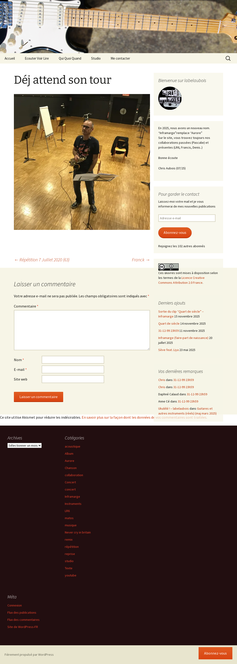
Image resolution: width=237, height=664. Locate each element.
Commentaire (26, 306)
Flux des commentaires (23, 620)
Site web (20, 379)
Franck (141, 259)
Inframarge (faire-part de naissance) (183, 338)
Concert (70, 482)
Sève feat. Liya (168, 350)
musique (71, 525)
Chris (161, 380)
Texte (68, 568)
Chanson (71, 468)
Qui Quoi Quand (70, 58)
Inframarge (72, 496)
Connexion (14, 605)
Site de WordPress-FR (22, 627)
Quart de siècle (169, 323)
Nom (19, 359)
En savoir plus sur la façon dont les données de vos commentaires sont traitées (144, 417)
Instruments (73, 504)
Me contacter (120, 58)
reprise (70, 554)
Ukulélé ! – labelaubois (173, 408)
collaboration (74, 475)
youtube (70, 575)
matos (69, 518)
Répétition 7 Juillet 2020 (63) (41, 259)
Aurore (69, 461)
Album (69, 453)
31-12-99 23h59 (168, 331)
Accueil (10, 58)
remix (68, 539)
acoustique (72, 446)
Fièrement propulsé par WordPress (29, 654)
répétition (72, 547)
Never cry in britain (78, 532)
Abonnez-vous (175, 232)
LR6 (67, 511)
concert (70, 489)
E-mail (20, 369)
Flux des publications (21, 612)
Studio (96, 58)
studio (69, 561)
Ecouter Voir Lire (37, 58)
